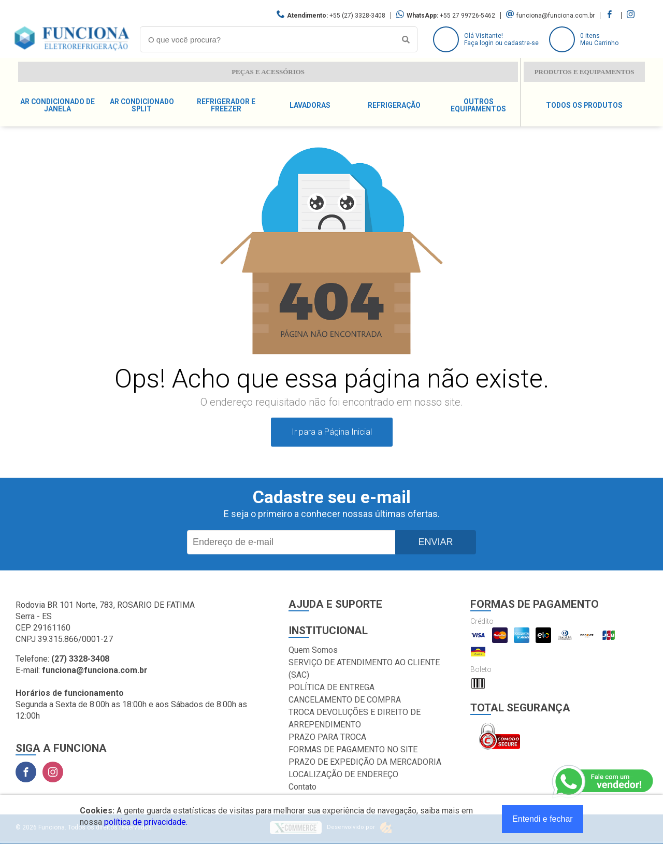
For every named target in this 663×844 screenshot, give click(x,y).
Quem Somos (313, 650)
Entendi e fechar (542, 818)
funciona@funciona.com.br (555, 15)
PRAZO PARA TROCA (327, 737)
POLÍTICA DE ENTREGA (331, 687)
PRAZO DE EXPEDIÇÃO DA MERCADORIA (365, 762)
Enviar (435, 542)
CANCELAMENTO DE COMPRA (345, 700)
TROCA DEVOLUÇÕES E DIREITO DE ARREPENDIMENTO (355, 718)
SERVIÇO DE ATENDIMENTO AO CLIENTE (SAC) (364, 668)
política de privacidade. (146, 822)
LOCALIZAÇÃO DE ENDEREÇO (343, 774)
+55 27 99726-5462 (467, 15)
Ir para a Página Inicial (332, 432)
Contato (302, 787)
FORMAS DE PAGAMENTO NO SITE (353, 749)
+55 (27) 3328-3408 (357, 15)
